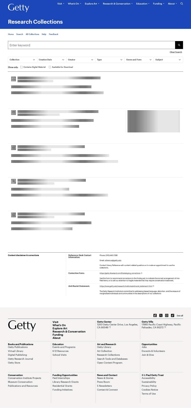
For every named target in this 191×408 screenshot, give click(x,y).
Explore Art (91, 3)
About (171, 3)
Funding (157, 3)
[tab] (22, 60)
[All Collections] (32, 34)
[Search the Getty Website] (182, 3)
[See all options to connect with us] (180, 316)
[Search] (19, 34)
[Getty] (18, 8)
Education (141, 3)
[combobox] (91, 45)
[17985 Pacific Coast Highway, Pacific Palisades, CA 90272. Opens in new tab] (162, 326)
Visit (59, 3)
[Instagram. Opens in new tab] (166, 315)
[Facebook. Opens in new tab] (155, 315)
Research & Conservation (116, 3)
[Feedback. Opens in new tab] (53, 34)
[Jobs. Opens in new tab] (144, 346)
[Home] (11, 34)
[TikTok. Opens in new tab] (172, 315)
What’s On (73, 3)
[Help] (44, 34)
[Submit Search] (179, 45)
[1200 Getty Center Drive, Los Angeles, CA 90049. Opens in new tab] (117, 326)
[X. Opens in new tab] (160, 315)
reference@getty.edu (113, 260)
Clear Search (176, 52)
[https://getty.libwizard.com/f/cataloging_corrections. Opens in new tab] (121, 273)
